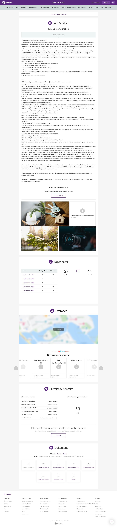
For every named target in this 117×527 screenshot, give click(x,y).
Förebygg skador (44, 509)
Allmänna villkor (99, 509)
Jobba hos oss (98, 506)
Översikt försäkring (45, 501)
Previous (16, 368)
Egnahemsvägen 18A (28, 274)
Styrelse (65, 453)
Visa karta (58, 329)
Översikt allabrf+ (8, 501)
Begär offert (25, 514)
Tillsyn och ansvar (44, 506)
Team (96, 503)
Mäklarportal (80, 509)
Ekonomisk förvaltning (27, 501)
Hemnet (6, 503)
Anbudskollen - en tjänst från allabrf (86, 503)
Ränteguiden (62, 503)
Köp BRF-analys (81, 501)
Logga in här (58, 195)
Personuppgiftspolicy (100, 511)
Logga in (106, 2)
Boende (59, 453)
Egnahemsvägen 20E (28, 290)
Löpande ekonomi (26, 503)
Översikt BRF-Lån (63, 501)
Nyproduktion (62, 509)
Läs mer (58, 435)
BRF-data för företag (82, 506)
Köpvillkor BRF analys (100, 516)
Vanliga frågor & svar (82, 511)
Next (101, 368)
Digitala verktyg (26, 506)
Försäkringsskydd (44, 503)
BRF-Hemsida (7, 506)
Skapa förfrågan (44, 511)
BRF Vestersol (59, 2)
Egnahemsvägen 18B (28, 278)
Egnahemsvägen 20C (28, 282)
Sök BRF (7, 494)
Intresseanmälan (63, 511)
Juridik (23, 511)
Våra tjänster (95, 2)
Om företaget (98, 501)
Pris (5, 509)
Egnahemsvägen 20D (28, 286)
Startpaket (6, 511)
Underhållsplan (26, 509)
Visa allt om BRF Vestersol (58, 14)
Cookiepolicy (98, 514)
